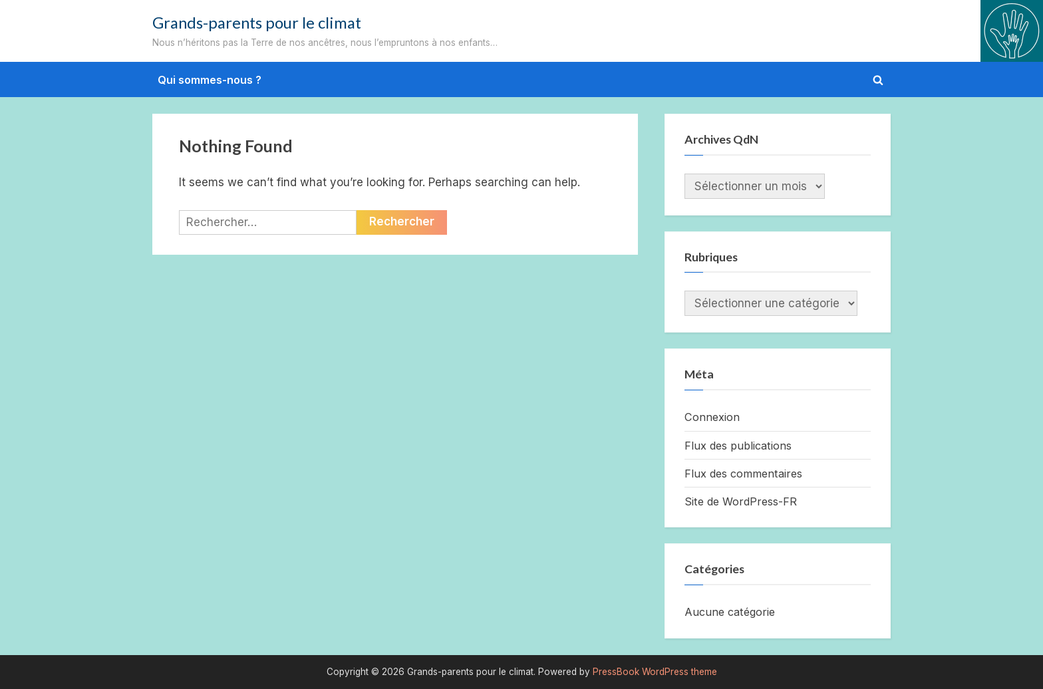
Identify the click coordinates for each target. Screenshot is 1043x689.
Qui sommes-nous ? (209, 79)
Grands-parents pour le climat (256, 22)
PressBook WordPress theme (655, 671)
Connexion (712, 417)
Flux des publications (738, 445)
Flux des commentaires (743, 473)
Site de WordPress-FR (740, 501)
